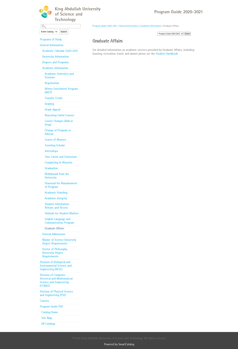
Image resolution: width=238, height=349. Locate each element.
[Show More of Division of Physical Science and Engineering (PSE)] (78, 290)
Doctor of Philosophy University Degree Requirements (54, 253)
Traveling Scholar (55, 145)
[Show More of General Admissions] (78, 233)
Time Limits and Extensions (61, 157)
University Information (55, 57)
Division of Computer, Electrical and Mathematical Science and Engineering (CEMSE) (56, 281)
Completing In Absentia (58, 163)
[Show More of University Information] (78, 56)
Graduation (51, 168)
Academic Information (55, 68)
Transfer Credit (53, 98)
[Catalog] (170, 33)
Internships (51, 151)
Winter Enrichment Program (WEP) (61, 91)
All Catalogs (48, 324)
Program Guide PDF (51, 307)
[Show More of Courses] (78, 300)
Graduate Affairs (54, 228)
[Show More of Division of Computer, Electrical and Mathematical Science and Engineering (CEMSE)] (78, 274)
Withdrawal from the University (57, 176)
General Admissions (53, 234)
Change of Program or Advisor (58, 132)
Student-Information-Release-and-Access (57, 206)
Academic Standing (56, 193)
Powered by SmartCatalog (119, 344)
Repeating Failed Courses (59, 115)
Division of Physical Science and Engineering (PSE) (56, 293)
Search (64, 32)
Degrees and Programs (55, 62)
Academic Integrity (56, 198)
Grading (49, 104)
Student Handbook (167, 54)
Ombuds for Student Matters (61, 213)
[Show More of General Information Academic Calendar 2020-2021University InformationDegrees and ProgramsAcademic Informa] (78, 45)
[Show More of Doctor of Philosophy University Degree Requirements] (78, 248)
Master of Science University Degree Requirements (59, 242)
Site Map (46, 318)
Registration (52, 83)
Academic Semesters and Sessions (59, 76)
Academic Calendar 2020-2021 (60, 51)
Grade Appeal (52, 110)
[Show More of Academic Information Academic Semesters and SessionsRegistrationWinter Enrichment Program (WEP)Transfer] (78, 68)
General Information (51, 45)
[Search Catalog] (60, 26)
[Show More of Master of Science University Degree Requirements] (78, 239)
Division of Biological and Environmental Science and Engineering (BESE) (56, 266)
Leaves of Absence (55, 140)
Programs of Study (51, 39)
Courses (44, 301)
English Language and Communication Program (59, 221)
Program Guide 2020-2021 (105, 26)
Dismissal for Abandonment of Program (61, 185)
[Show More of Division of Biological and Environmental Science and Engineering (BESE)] (78, 261)
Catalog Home (49, 312)
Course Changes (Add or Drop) (59, 123)
